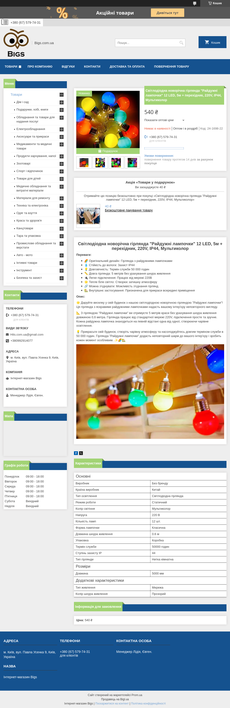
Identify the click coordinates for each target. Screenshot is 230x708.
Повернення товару (171, 66)
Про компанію (40, 66)
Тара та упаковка (28, 235)
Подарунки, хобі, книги (32, 109)
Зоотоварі (23, 163)
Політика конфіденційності (148, 703)
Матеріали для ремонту (33, 198)
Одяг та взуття (26, 213)
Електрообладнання (30, 129)
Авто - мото (24, 255)
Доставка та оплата (127, 66)
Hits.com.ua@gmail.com (26, 334)
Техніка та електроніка (32, 205)
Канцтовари (24, 228)
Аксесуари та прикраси (32, 136)
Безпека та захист (29, 277)
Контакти (92, 66)
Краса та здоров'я (29, 220)
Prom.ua (137, 695)
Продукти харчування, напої (36, 156)
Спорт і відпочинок (29, 171)
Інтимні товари (26, 262)
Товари (11, 66)
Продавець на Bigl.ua (115, 699)
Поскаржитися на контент (112, 703)
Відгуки (68, 66)
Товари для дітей (28, 178)
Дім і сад (22, 102)
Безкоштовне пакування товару (129, 210)
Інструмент (24, 270)
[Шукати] (181, 43)
